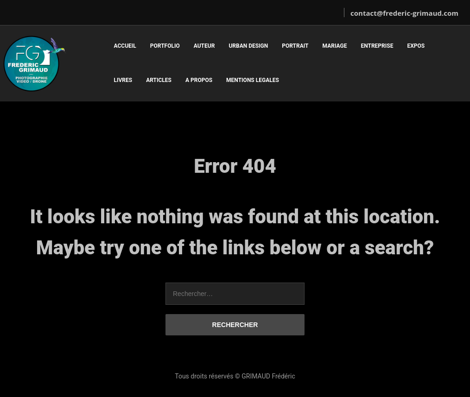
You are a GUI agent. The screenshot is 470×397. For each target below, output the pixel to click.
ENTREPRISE (377, 46)
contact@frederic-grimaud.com (404, 13)
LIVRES (123, 80)
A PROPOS (198, 80)
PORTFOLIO (165, 46)
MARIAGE (335, 46)
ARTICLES (158, 80)
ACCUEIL (125, 46)
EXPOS (416, 46)
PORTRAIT (295, 46)
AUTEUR (204, 46)
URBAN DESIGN (248, 46)
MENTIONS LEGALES (252, 80)
